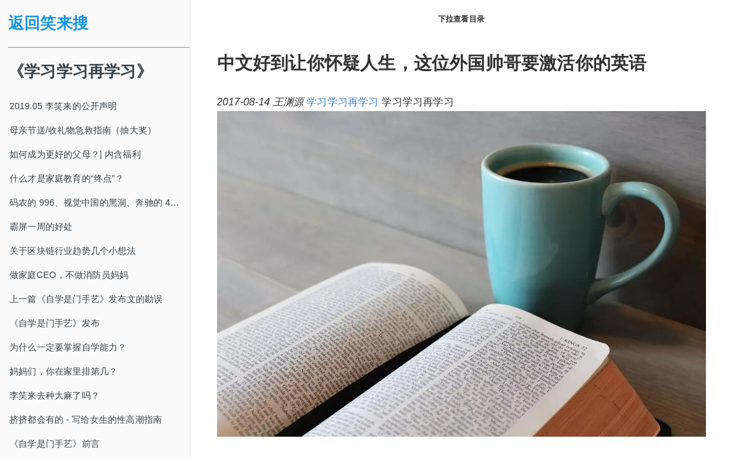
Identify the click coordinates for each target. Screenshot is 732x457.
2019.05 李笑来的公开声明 (63, 106)
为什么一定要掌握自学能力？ (68, 347)
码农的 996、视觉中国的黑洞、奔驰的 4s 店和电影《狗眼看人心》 (100, 202)
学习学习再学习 (342, 101)
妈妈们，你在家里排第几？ (63, 371)
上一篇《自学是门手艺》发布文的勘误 (86, 299)
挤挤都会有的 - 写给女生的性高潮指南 (86, 419)
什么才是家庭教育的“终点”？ (67, 178)
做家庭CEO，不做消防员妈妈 (69, 275)
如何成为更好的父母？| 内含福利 (75, 154)
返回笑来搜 (48, 23)
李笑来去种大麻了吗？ (55, 395)
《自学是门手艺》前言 (55, 444)
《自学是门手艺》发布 (55, 323)
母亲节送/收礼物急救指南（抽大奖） (83, 130)
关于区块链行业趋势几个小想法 (73, 251)
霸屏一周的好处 (41, 227)
